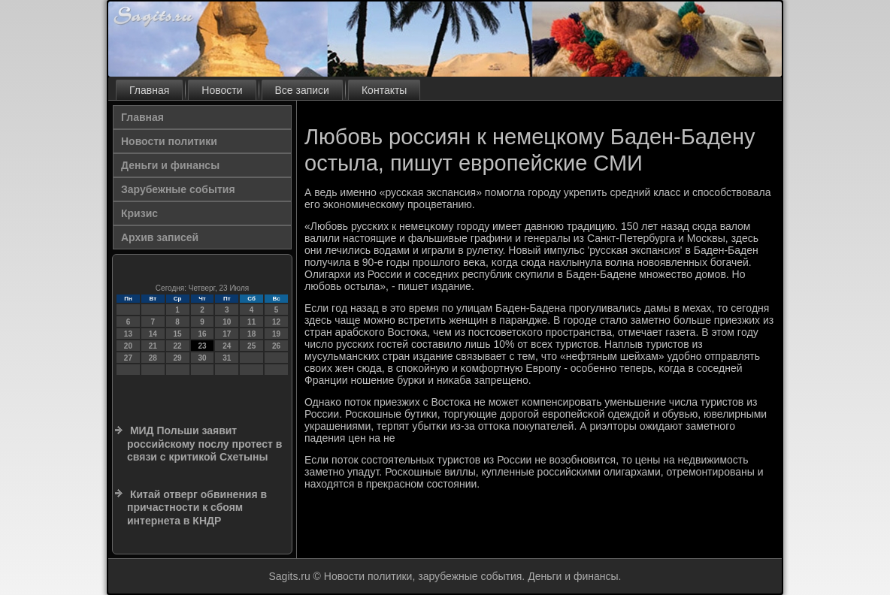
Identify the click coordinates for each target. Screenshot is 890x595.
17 (226, 334)
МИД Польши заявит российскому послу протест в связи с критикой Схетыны (204, 443)
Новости (221, 90)
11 (251, 322)
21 (153, 346)
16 (202, 334)
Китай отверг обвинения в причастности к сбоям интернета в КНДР (197, 507)
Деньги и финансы (170, 165)
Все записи (302, 90)
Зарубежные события (178, 189)
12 (276, 322)
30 (202, 358)
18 (251, 334)
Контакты (384, 90)
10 (226, 322)
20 (128, 346)
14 (153, 334)
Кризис (139, 213)
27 (128, 358)
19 (276, 334)
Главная (149, 90)
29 (178, 358)
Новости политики (169, 141)
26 (276, 346)
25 (251, 346)
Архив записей (159, 237)
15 (178, 334)
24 (226, 346)
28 (153, 358)
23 (202, 346)
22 (178, 346)
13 (128, 334)
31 (226, 358)
